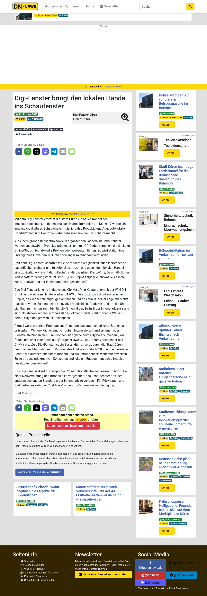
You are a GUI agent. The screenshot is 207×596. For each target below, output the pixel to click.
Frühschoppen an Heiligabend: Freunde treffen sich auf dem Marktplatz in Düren (175, 508)
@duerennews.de (151, 565)
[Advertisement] (103, 56)
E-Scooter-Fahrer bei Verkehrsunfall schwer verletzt (176, 255)
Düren (39, 15)
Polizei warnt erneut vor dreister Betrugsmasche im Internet (174, 101)
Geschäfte (22, 129)
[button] (13, 13)
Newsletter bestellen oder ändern (104, 574)
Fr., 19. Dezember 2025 (171, 520)
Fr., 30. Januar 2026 (169, 473)
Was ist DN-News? (32, 568)
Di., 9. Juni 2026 (168, 387)
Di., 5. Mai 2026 (167, 434)
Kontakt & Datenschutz (35, 576)
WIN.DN (56, 129)
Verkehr (185, 391)
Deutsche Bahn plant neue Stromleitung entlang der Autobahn (175, 463)
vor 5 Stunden (167, 264)
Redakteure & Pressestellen (37, 580)
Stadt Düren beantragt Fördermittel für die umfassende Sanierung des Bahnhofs (176, 175)
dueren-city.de (188, 135)
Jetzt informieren (113, 86)
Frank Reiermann (178, 588)
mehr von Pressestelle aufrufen (39, 472)
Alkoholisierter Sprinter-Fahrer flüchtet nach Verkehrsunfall (170, 332)
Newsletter (109, 6)
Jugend (31, 505)
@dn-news (150, 575)
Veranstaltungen (178, 523)
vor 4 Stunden (167, 114)
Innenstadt (39, 129)
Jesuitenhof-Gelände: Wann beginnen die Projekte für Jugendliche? (37, 491)
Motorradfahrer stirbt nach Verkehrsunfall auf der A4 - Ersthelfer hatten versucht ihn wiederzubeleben (99, 493)
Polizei (63, 15)
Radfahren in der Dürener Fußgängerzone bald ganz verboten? (174, 375)
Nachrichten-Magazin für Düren (39, 572)
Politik (43, 505)
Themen (72, 6)
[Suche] (161, 6)
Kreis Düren (50, 15)
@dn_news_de (182, 575)
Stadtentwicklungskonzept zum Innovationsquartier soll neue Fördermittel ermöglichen (179, 420)
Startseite (53, 6)
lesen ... (166, 124)
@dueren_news (181, 563)
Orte (90, 6)
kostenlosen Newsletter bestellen (72, 426)
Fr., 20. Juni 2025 (25, 501)
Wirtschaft (35, 119)
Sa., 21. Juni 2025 (26, 114)
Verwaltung (176, 193)
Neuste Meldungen (32, 564)
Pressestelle (23, 134)
